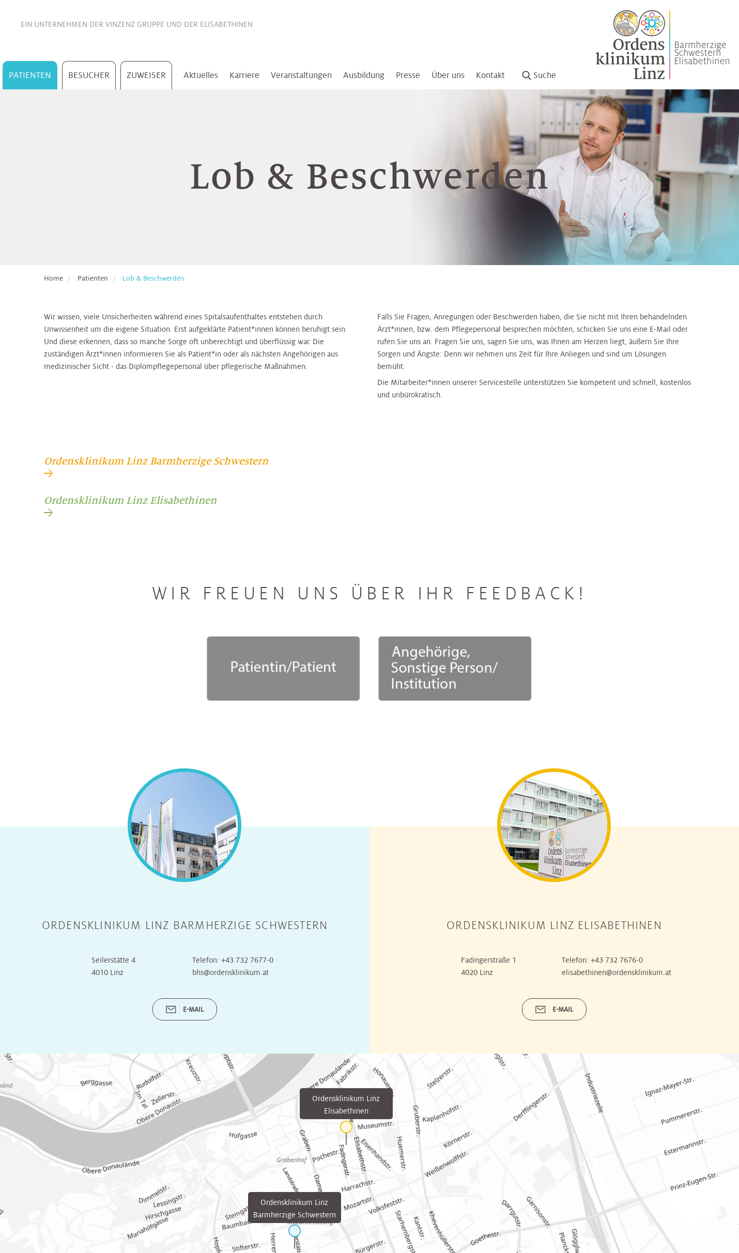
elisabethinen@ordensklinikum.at (616, 972)
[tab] (156, 466)
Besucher (89, 75)
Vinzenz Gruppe (134, 24)
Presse (408, 75)
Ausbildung (363, 75)
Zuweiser (146, 75)
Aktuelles (200, 75)
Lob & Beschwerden (153, 278)
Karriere (244, 75)
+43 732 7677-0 (247, 960)
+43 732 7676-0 (617, 960)
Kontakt (490, 75)
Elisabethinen (226, 24)
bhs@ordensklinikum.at (230, 972)
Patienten (30, 75)
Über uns (448, 75)
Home (53, 278)
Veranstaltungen (301, 75)
